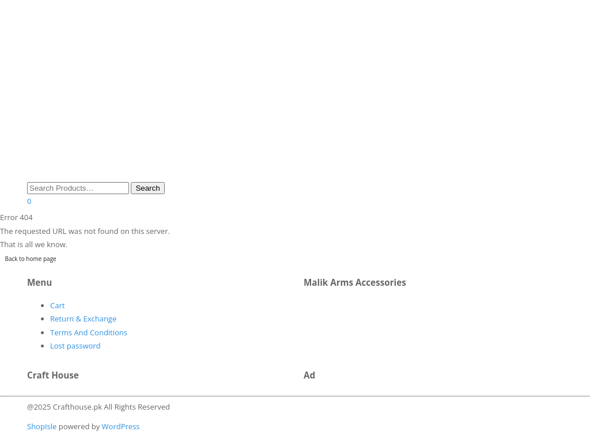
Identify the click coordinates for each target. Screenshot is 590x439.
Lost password (75, 345)
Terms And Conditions (88, 332)
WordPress (119, 426)
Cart (57, 305)
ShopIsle (43, 426)
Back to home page (30, 259)
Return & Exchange (83, 318)
